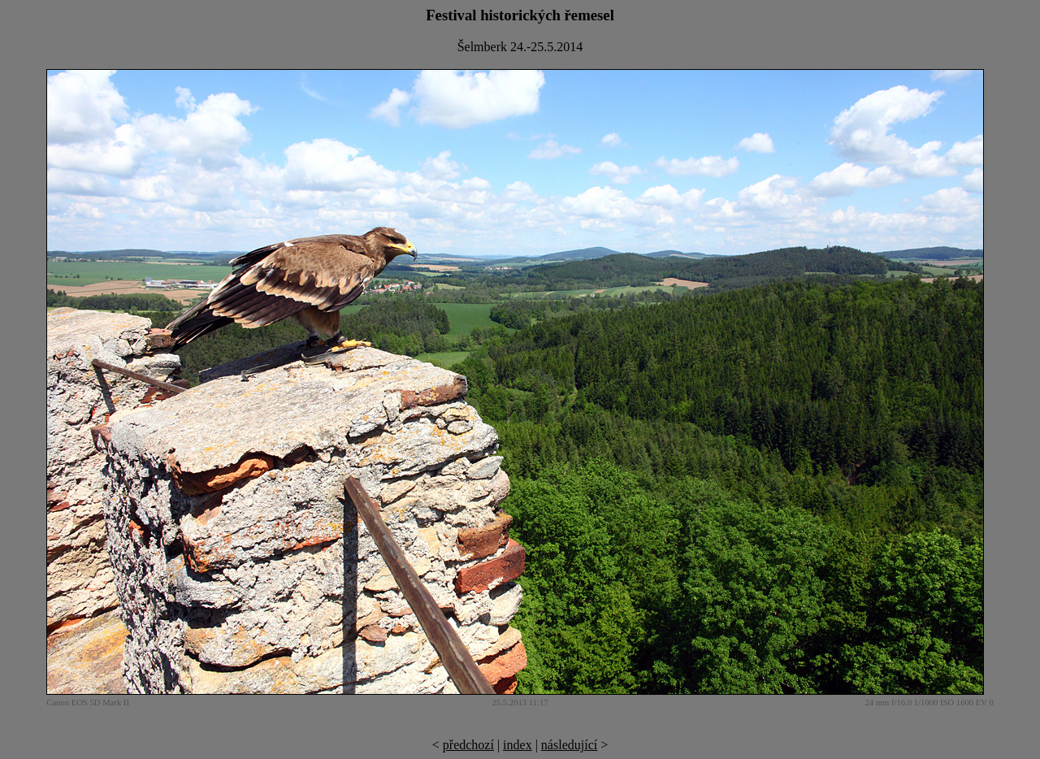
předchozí (468, 745)
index (517, 745)
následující (569, 745)
